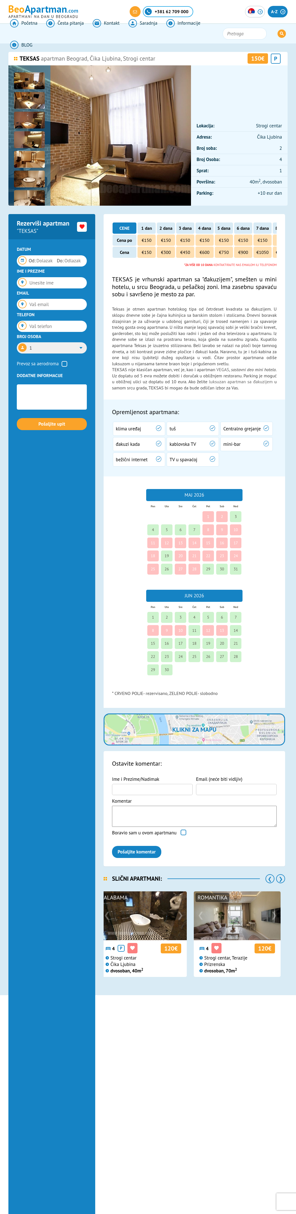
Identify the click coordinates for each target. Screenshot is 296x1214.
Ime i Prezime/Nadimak (135, 779)
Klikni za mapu (194, 729)
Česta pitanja (61, 33)
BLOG (205, 33)
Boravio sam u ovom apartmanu (144, 833)
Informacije (171, 33)
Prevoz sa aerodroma (38, 364)
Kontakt (99, 33)
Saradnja (133, 33)
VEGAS (222, 369)
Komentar (122, 801)
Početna (22, 33)
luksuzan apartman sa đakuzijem (240, 381)
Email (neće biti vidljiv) (219, 779)
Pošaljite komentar (137, 852)
